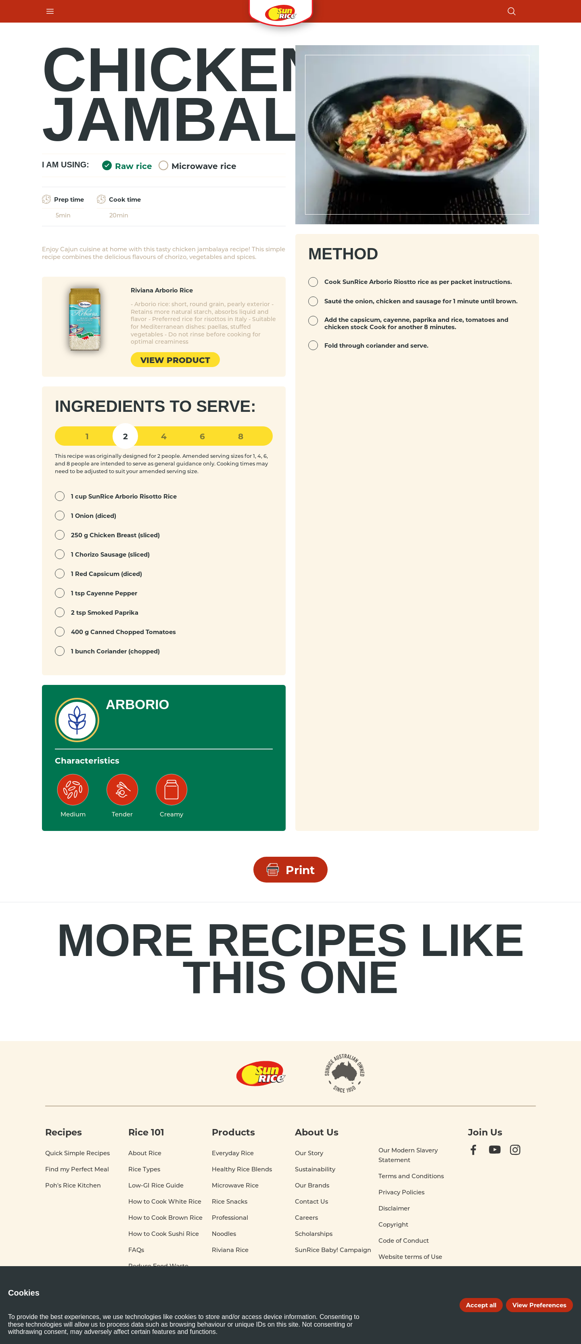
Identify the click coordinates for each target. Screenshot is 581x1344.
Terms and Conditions (411, 1176)
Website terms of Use (410, 1257)
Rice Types (144, 1169)
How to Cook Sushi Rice (163, 1234)
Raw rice (127, 165)
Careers (306, 1217)
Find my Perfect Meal (77, 1169)
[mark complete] (60, 496)
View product (175, 359)
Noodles (224, 1234)
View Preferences (539, 1305)
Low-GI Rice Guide (156, 1185)
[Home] (261, 1073)
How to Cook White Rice (164, 1201)
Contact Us (311, 1201)
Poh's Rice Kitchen (73, 1185)
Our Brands (312, 1185)
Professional (230, 1217)
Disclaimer (394, 1208)
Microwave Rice (235, 1185)
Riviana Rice (230, 1250)
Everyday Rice (233, 1153)
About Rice (144, 1153)
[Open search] (511, 11)
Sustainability (315, 1169)
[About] (345, 1073)
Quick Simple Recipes (77, 1153)
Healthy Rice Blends (242, 1169)
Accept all (481, 1305)
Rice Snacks (229, 1201)
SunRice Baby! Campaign (333, 1250)
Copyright (393, 1224)
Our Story (309, 1153)
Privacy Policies (401, 1192)
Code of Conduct (403, 1240)
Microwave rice (197, 165)
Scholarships (313, 1234)
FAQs (136, 1250)
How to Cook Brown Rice (165, 1217)
